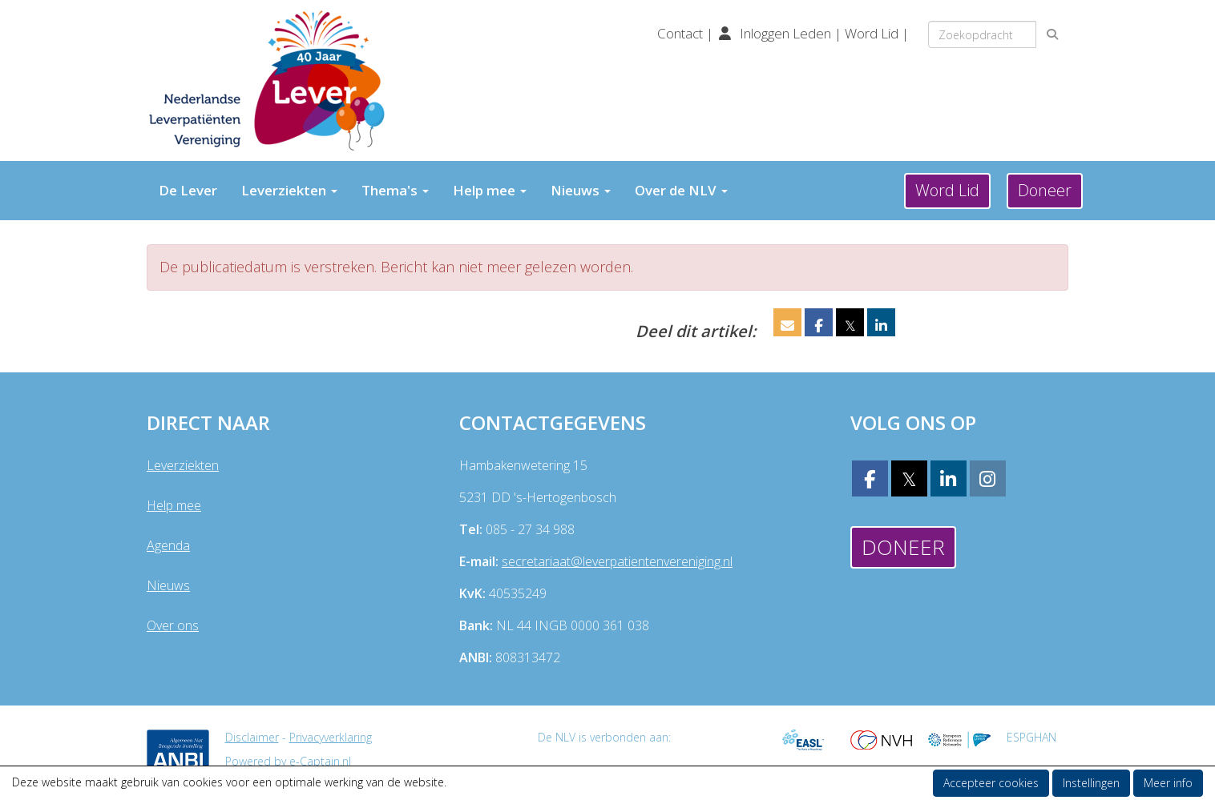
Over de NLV (681, 190)
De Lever (188, 190)
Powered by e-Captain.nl (288, 761)
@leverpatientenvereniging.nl (617, 561)
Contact (681, 33)
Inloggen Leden (785, 33)
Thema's (395, 190)
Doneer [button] (1045, 190)
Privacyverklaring (330, 737)
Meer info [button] (1168, 782)
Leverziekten (289, 190)
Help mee (490, 190)
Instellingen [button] (1091, 782)
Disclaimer (252, 737)
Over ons (173, 625)
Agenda (168, 545)
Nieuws (581, 190)
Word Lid (871, 33)
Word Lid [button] (947, 190)
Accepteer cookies (991, 782)
